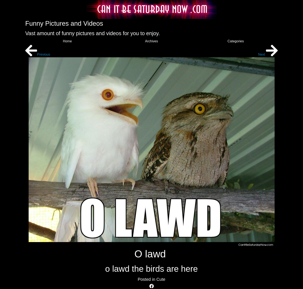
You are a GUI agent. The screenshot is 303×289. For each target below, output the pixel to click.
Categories (235, 41)
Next (268, 54)
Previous (37, 54)
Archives (151, 41)
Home (67, 41)
